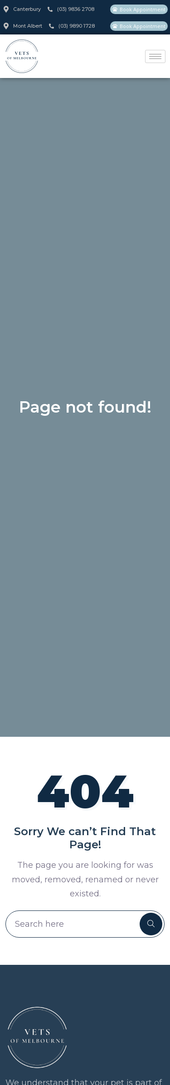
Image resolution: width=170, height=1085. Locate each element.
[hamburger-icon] (155, 56)
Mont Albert (23, 26)
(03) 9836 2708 (71, 9)
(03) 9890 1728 (72, 26)
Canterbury (22, 9)
